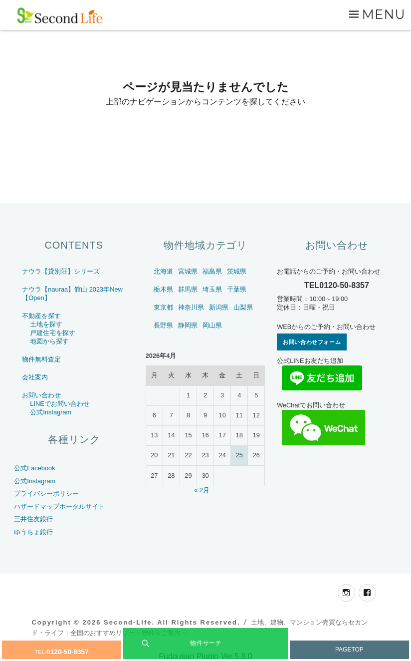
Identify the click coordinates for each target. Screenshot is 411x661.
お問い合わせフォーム (312, 341)
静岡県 (188, 325)
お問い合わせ (41, 395)
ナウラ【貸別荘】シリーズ (61, 271)
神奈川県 (191, 307)
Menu (383, 14)
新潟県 (218, 307)
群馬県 (188, 289)
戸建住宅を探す (52, 332)
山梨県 (243, 307)
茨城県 (236, 271)
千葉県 (236, 289)
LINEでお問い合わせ (59, 403)
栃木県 (163, 289)
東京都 (163, 307)
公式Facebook (34, 468)
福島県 (212, 271)
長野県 (163, 325)
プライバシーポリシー (46, 493)
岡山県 (212, 325)
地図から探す (49, 341)
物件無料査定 (41, 359)
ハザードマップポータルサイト (59, 506)
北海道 (163, 271)
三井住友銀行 (33, 519)
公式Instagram (50, 412)
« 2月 (201, 490)
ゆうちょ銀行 (33, 532)
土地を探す (46, 324)
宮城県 (188, 271)
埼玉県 (212, 289)
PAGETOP (349, 649)
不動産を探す (41, 316)
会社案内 (35, 377)
